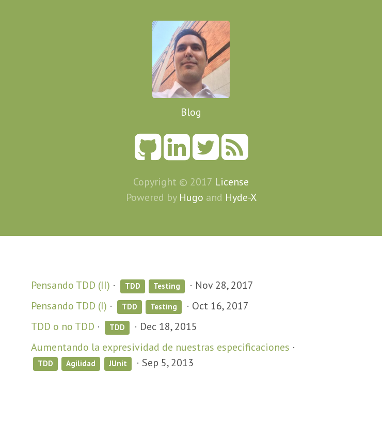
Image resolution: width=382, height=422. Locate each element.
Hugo (191, 197)
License (232, 182)
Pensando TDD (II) (70, 285)
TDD (132, 286)
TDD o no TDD (62, 326)
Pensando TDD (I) (69, 305)
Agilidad (80, 363)
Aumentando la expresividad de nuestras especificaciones (160, 347)
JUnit (118, 363)
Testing (166, 286)
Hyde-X (241, 197)
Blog (191, 112)
